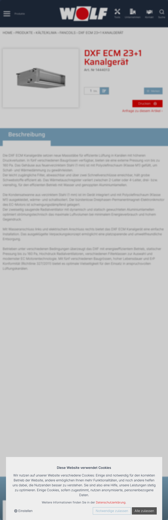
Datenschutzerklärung (111, 502)
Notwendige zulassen (112, 511)
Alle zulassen (144, 511)
